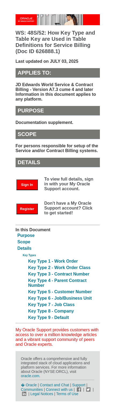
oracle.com (30, 376)
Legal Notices (41, 394)
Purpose (26, 235)
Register (27, 209)
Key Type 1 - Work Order (53, 261)
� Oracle (29, 385)
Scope (23, 242)
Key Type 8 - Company (51, 311)
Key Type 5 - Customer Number (60, 291)
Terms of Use (67, 394)
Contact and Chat (54, 385)
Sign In (27, 185)
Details (24, 248)
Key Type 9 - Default (48, 317)
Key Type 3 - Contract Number (58, 274)
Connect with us (60, 389)
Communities (32, 389)
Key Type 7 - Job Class (51, 304)
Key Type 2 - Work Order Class (59, 267)
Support (78, 385)
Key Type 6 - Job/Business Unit (60, 298)
